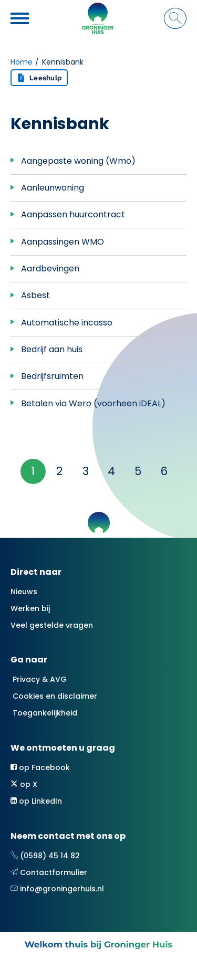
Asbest (35, 295)
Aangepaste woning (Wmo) (78, 161)
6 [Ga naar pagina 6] (164, 471)
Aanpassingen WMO (62, 242)
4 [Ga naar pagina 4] (111, 471)
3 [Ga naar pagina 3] (85, 471)
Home (22, 62)
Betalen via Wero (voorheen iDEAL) (93, 403)
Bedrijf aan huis (51, 349)
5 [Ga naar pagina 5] (137, 471)
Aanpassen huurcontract (73, 214)
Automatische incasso (66, 323)
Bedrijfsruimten (52, 376)
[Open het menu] (21, 18)
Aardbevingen (50, 268)
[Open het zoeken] (175, 18)
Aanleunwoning (52, 188)
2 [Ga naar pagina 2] (59, 471)
